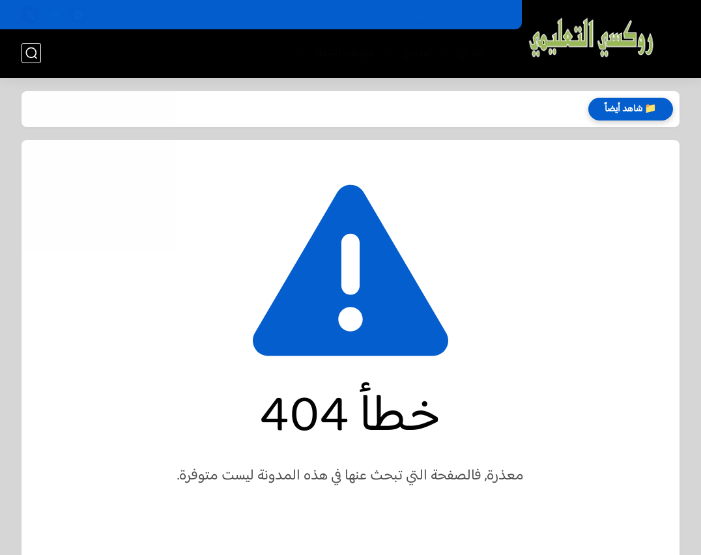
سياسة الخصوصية (431, 15)
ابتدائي (471, 53)
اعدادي (416, 53)
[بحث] (31, 53)
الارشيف (370, 15)
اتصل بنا (492, 15)
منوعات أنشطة (344, 53)
